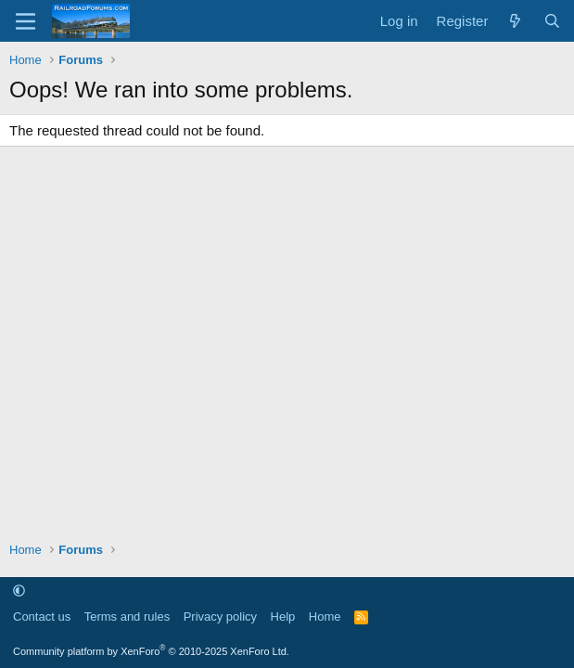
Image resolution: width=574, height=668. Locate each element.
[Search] (552, 21)
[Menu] (25, 21)
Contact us (41, 616)
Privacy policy (220, 616)
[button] (19, 590)
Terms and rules (127, 616)
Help (283, 616)
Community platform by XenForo (151, 651)
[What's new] (515, 21)
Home (325, 616)
